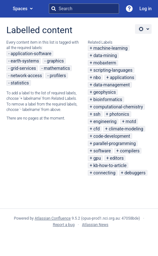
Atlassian (79, 239)
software (102, 150)
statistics (20, 82)
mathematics (57, 68)
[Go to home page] (6, 9)
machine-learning (110, 48)
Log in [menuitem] (145, 8)
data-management (111, 84)
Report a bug (63, 225)
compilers (130, 150)
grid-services (23, 68)
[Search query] (84, 9)
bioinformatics (107, 99)
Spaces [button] (20, 8)
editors (117, 158)
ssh (96, 114)
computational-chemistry (118, 106)
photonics (119, 114)
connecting (104, 172)
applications (122, 77)
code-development (111, 136)
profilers (58, 75)
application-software (31, 53)
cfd (96, 128)
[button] (129, 9)
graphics (55, 60)
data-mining (105, 55)
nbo (97, 77)
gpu (97, 158)
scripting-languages (112, 70)
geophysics (104, 92)
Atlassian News (95, 225)
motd (131, 121)
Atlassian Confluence (53, 218)
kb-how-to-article (109, 165)
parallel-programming (114, 143)
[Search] (53, 8)
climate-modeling (126, 128)
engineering (105, 121)
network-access (26, 75)
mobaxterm (104, 62)
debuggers (135, 172)
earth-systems (25, 60)
